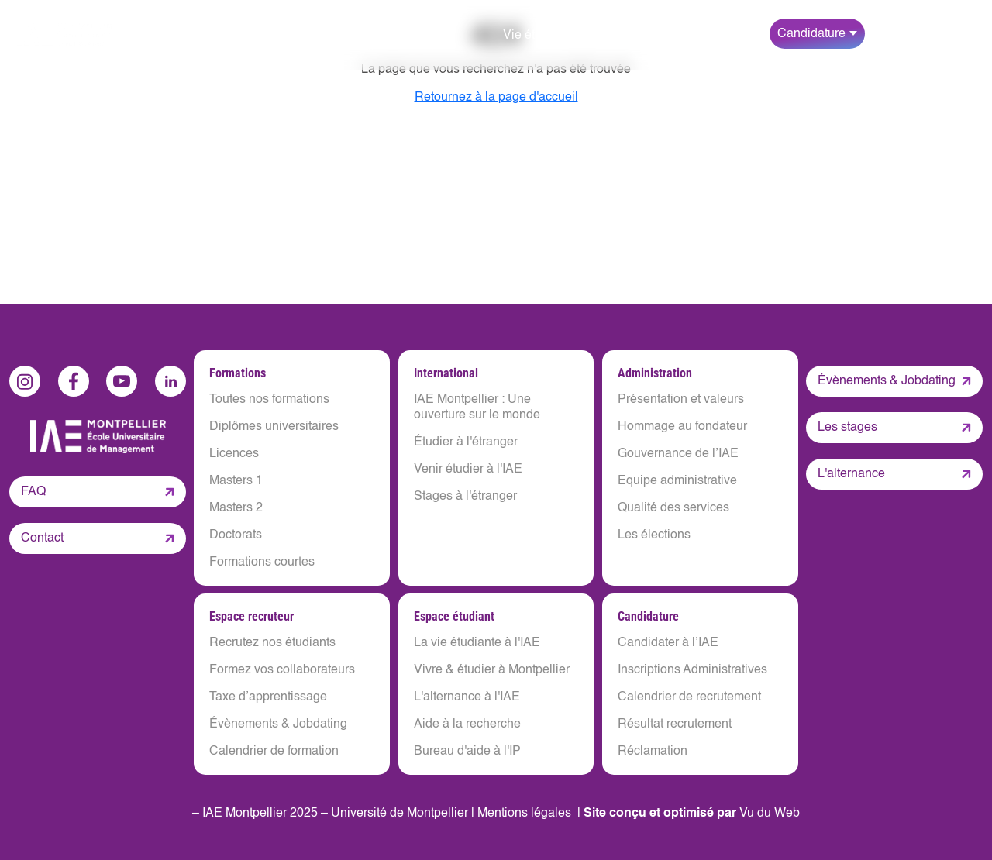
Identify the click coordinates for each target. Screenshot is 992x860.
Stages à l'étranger (465, 496)
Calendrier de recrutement (689, 697)
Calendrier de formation (274, 751)
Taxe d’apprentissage (268, 697)
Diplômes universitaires (274, 427)
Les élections (654, 535)
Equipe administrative (677, 481)
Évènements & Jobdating (278, 724)
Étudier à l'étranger (466, 442)
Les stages (847, 427)
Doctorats (235, 535)
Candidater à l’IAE (668, 643)
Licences (234, 454)
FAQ (33, 492)
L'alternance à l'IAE (467, 697)
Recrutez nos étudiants (272, 643)
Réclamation (652, 751)
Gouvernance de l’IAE (678, 454)
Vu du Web (769, 813)
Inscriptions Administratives (692, 670)
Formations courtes (262, 562)
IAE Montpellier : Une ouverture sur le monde (477, 407)
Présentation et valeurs (681, 400)
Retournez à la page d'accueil (496, 97)
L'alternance (851, 474)
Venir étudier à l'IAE (468, 469)
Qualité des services (673, 508)
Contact (42, 538)
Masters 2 (236, 508)
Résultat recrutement (675, 724)
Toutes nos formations (269, 400)
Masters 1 (236, 481)
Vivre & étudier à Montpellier (492, 670)
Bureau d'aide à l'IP (467, 751)
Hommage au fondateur (682, 427)
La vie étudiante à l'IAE (477, 643)
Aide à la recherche (467, 724)
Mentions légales (524, 813)
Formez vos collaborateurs (282, 670)
